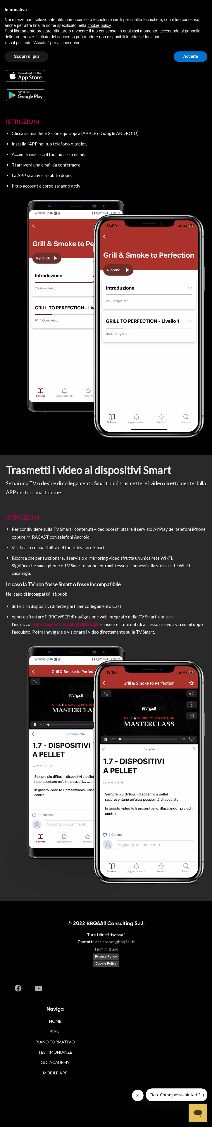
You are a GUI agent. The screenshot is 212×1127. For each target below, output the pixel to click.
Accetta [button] (190, 56)
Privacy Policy (106, 956)
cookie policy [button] (99, 25)
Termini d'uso (106, 948)
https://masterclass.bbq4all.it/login (65, 624)
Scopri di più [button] (26, 56)
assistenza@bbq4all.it (115, 941)
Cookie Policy (105, 963)
